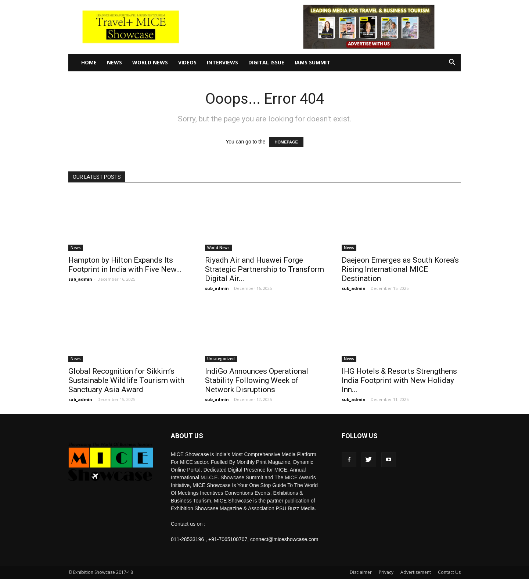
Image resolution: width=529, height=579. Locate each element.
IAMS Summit (312, 62)
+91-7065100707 (227, 539)
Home (89, 62)
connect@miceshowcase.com (284, 539)
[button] (452, 63)
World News (150, 62)
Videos (187, 62)
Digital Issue (266, 62)
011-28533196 (187, 539)
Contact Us (449, 572)
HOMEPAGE (286, 142)
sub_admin (80, 279)
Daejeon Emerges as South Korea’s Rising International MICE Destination (400, 269)
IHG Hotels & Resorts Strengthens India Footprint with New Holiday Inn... (399, 380)
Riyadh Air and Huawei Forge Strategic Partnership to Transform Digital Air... (264, 269)
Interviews (222, 62)
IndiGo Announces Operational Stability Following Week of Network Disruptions (256, 380)
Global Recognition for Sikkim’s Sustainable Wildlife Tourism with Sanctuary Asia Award (126, 380)
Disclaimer (361, 572)
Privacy (386, 572)
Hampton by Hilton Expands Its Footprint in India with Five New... (125, 265)
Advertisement (415, 572)
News (114, 62)
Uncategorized (221, 358)
